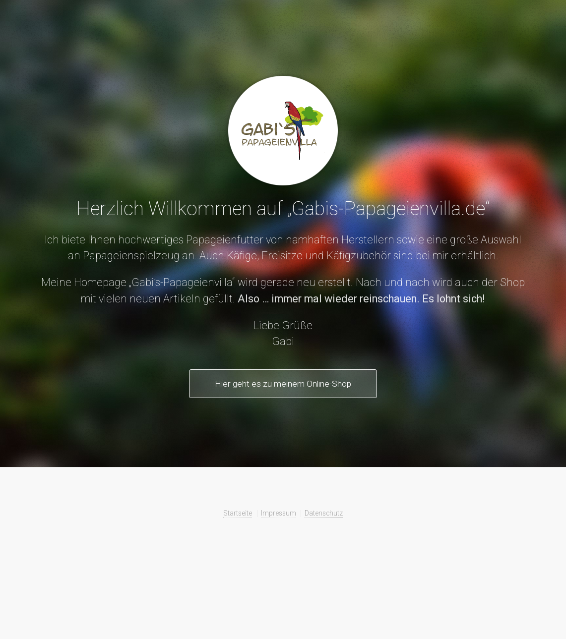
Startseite (237, 513)
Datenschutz (324, 513)
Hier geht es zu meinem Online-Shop (283, 384)
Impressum (278, 513)
